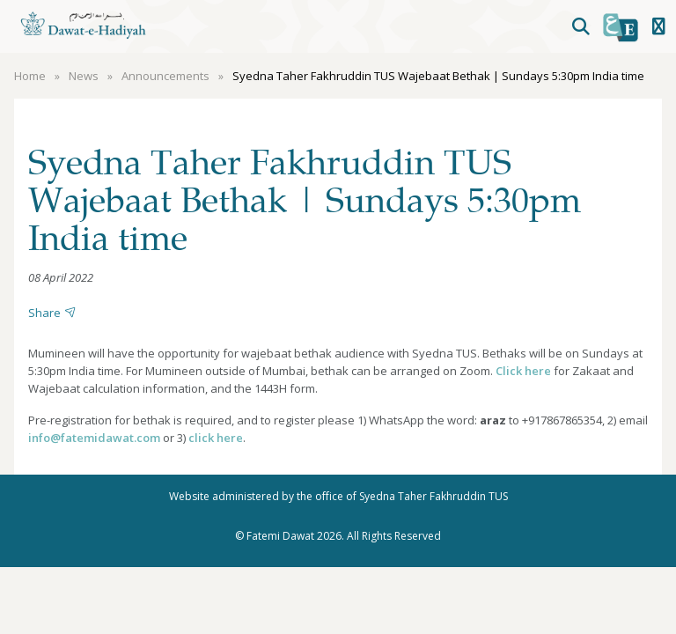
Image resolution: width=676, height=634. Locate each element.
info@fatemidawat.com (94, 438)
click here (215, 438)
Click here (523, 371)
